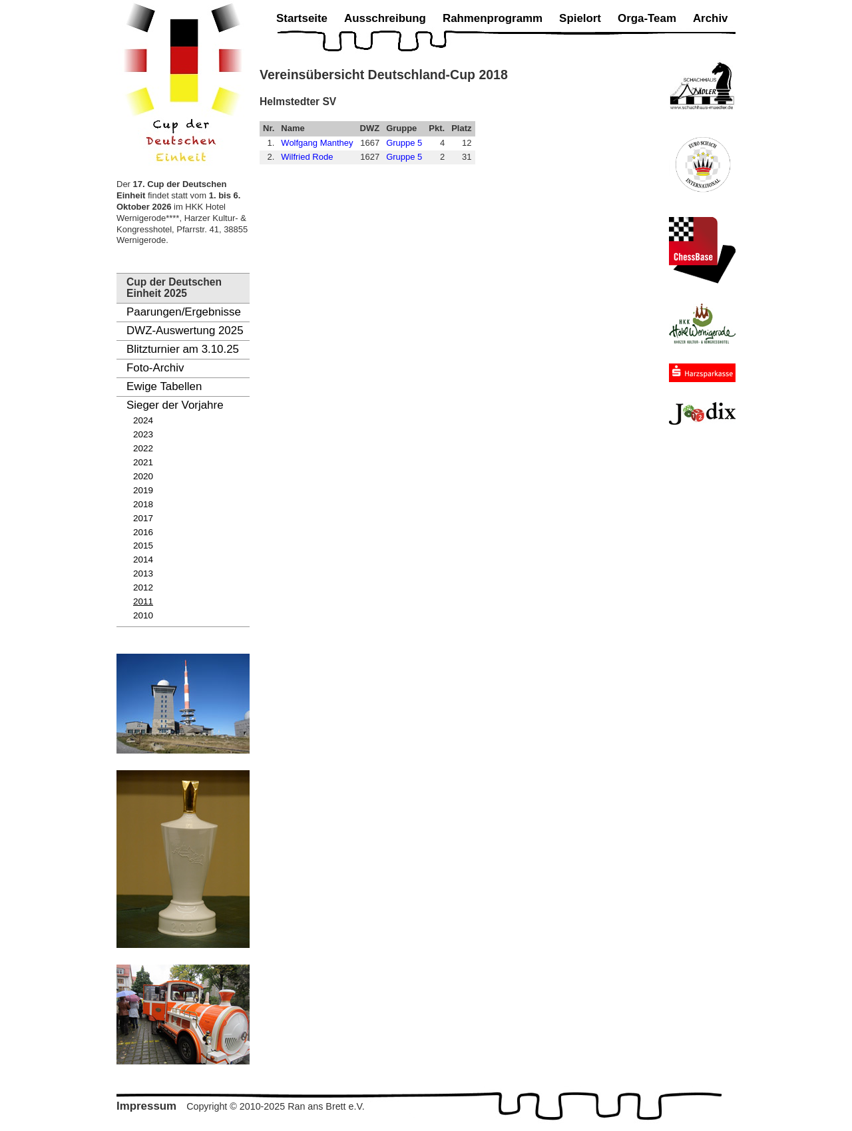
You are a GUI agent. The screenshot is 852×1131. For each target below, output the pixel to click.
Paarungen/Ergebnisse (183, 312)
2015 (143, 546)
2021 (143, 462)
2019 (143, 490)
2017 (143, 518)
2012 (143, 587)
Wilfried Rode (307, 157)
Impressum (146, 1106)
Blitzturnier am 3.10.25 (182, 349)
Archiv (710, 18)
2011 (143, 601)
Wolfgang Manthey (317, 143)
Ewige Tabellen (164, 386)
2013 (143, 573)
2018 (143, 504)
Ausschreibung (385, 18)
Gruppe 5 (404, 143)
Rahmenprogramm (492, 18)
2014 (143, 560)
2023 (143, 434)
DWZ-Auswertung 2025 (185, 330)
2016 (143, 532)
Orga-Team (647, 18)
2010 (143, 615)
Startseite (301, 18)
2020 (143, 476)
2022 (143, 448)
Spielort (580, 18)
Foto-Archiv (155, 367)
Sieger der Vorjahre (175, 405)
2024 (143, 420)
